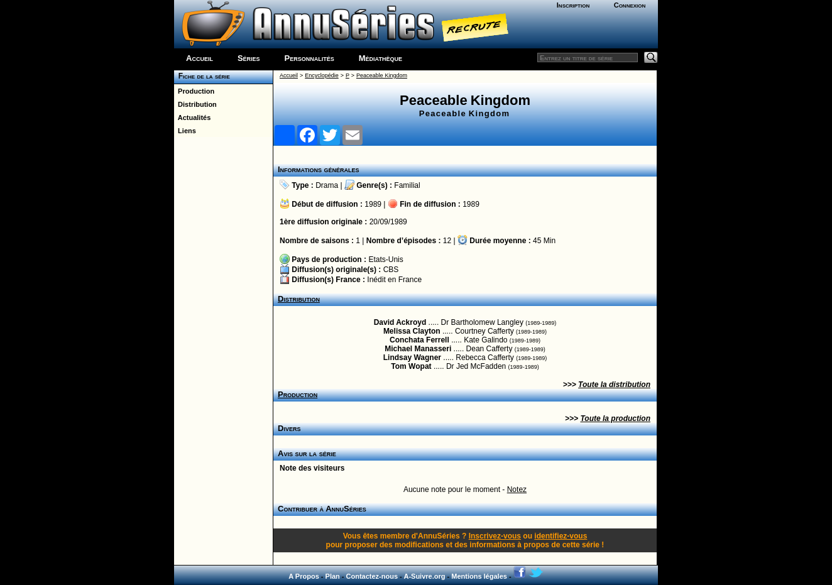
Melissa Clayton (412, 331)
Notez (517, 489)
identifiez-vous (560, 536)
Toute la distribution (614, 384)
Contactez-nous (372, 576)
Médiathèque (380, 58)
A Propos (303, 576)
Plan (333, 576)
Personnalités (309, 58)
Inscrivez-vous (495, 536)
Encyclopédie (322, 75)
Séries (249, 58)
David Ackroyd (400, 322)
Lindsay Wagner (412, 357)
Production (194, 91)
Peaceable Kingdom (381, 75)
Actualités (192, 117)
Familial (407, 185)
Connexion (630, 5)
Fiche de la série (202, 76)
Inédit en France (394, 279)
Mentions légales (479, 576)
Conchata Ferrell (419, 340)
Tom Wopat (411, 366)
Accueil (199, 58)
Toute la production (615, 418)
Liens (185, 130)
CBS (391, 269)
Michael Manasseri (418, 348)
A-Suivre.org (424, 576)
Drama (326, 185)
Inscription (573, 5)
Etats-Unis (385, 259)
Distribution (195, 104)
